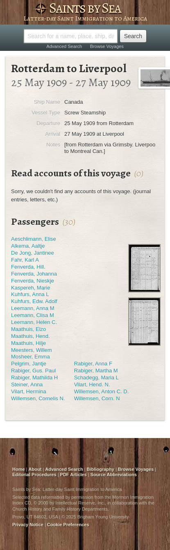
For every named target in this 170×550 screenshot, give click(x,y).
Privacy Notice (27, 524)
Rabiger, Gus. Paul (33, 370)
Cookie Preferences (68, 524)
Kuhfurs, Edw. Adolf (34, 301)
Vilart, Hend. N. (92, 384)
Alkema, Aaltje (28, 246)
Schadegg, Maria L (96, 377)
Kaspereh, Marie (30, 288)
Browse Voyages (107, 46)
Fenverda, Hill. (28, 267)
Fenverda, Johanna (34, 274)
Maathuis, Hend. (30, 336)
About (35, 469)
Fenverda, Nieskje (32, 281)
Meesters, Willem (31, 350)
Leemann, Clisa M (32, 315)
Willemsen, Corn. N (97, 398)
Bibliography (100, 469)
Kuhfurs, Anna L (30, 294)
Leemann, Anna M (32, 308)
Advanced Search (64, 46)
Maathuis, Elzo (28, 329)
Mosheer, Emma (30, 357)
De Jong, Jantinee (32, 253)
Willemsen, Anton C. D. (101, 391)
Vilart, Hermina (28, 391)
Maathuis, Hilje (28, 343)
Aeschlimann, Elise (33, 239)
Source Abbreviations (114, 474)
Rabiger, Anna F (93, 364)
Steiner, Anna (27, 384)
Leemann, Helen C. (34, 322)
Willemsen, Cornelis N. (38, 398)
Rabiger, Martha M (96, 370)
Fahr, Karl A (25, 260)
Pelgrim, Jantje (28, 364)
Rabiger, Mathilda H (34, 377)
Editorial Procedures (34, 474)
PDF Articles (73, 474)
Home (18, 469)
